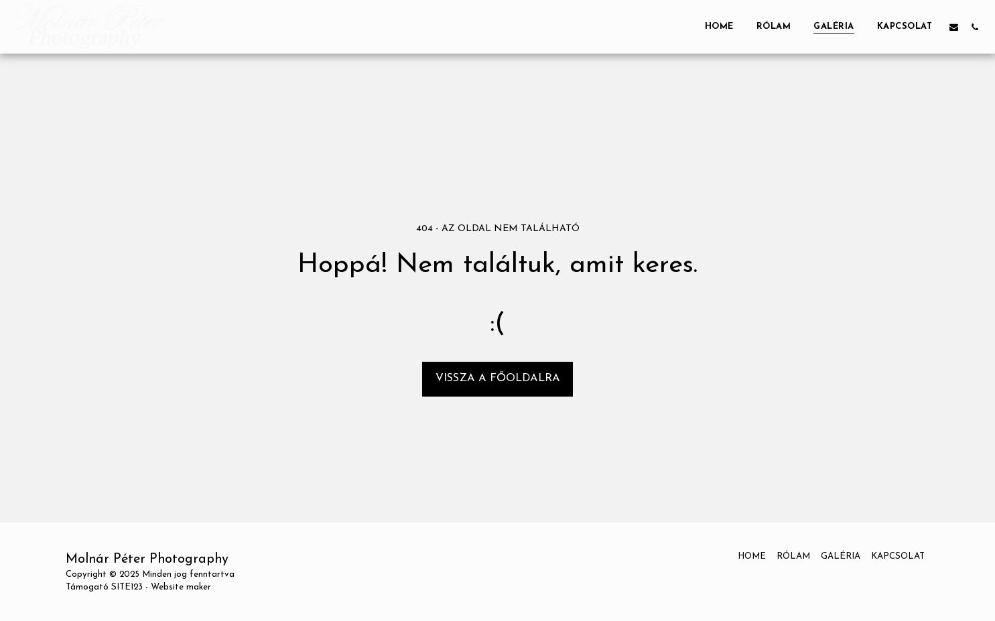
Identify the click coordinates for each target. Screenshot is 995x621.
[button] (954, 26)
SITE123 (127, 587)
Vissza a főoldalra (498, 378)
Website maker (181, 587)
